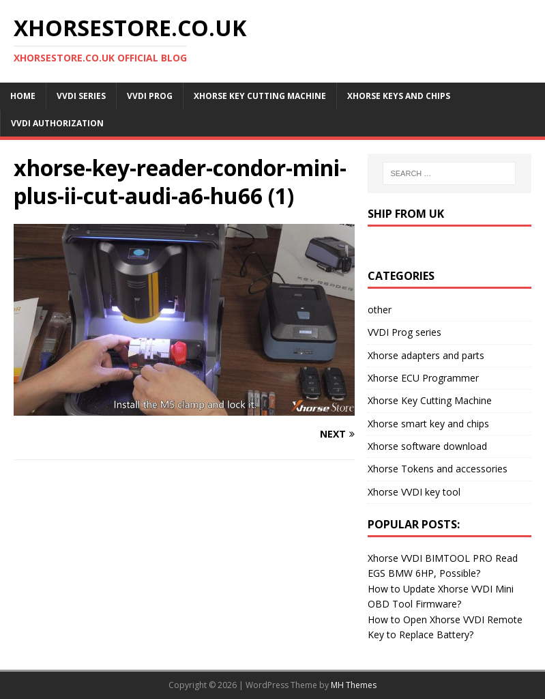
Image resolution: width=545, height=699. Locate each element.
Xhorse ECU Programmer (423, 377)
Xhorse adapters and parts (426, 355)
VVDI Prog (150, 96)
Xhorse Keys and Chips (398, 96)
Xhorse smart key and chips (428, 423)
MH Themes (354, 685)
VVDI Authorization (57, 123)
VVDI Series (81, 96)
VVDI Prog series (404, 332)
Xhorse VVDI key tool (414, 491)
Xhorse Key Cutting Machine (260, 96)
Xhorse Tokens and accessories (437, 468)
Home (22, 96)
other (380, 309)
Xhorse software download (427, 446)
